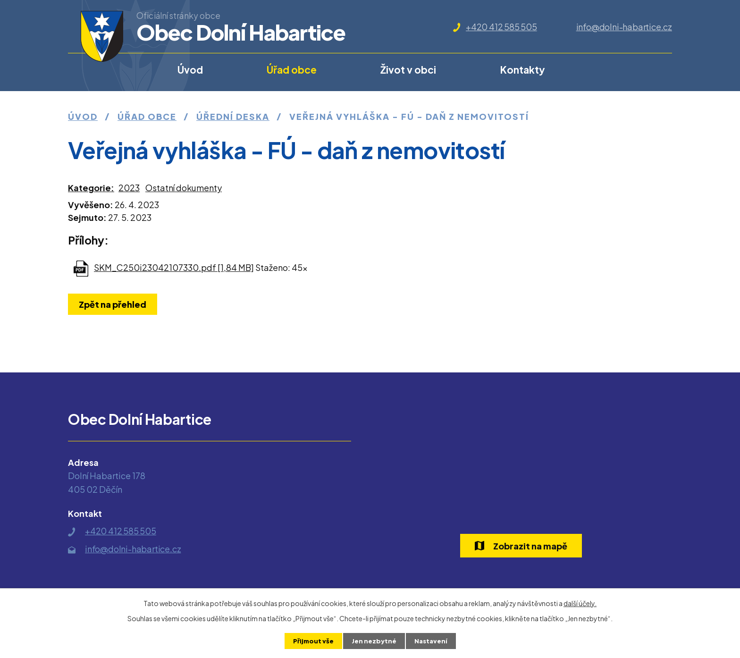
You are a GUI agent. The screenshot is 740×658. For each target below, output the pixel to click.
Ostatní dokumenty (183, 187)
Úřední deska (232, 116)
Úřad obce (292, 69)
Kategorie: (91, 187)
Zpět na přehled (114, 304)
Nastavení (432, 640)
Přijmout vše (312, 640)
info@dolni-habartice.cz (624, 26)
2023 (129, 187)
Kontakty (522, 69)
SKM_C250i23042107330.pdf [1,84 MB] (174, 267)
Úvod (190, 69)
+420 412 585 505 (501, 26)
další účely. (580, 603)
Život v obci (408, 69)
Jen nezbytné (374, 640)
